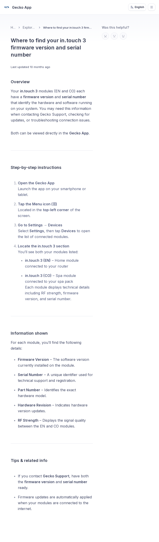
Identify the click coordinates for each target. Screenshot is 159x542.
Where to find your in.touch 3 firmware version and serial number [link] (68, 27)
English (137, 7)
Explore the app (29, 27)
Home (13, 27)
